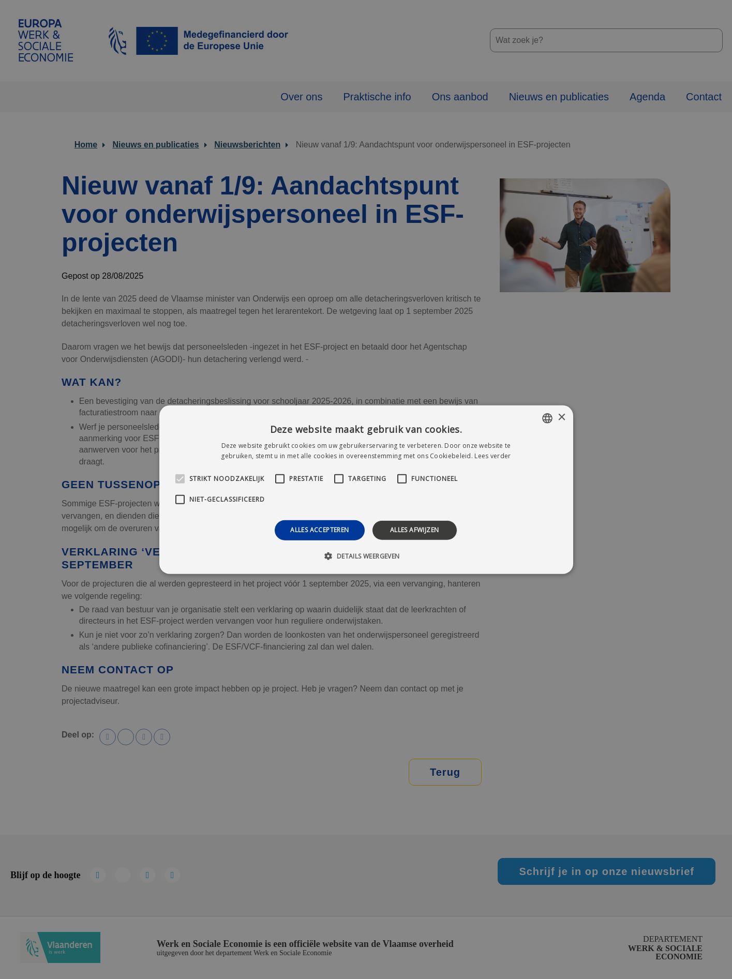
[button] (365, 556)
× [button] (561, 417)
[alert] (366, 489)
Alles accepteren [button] (319, 529)
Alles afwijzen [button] (414, 529)
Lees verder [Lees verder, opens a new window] (492, 455)
